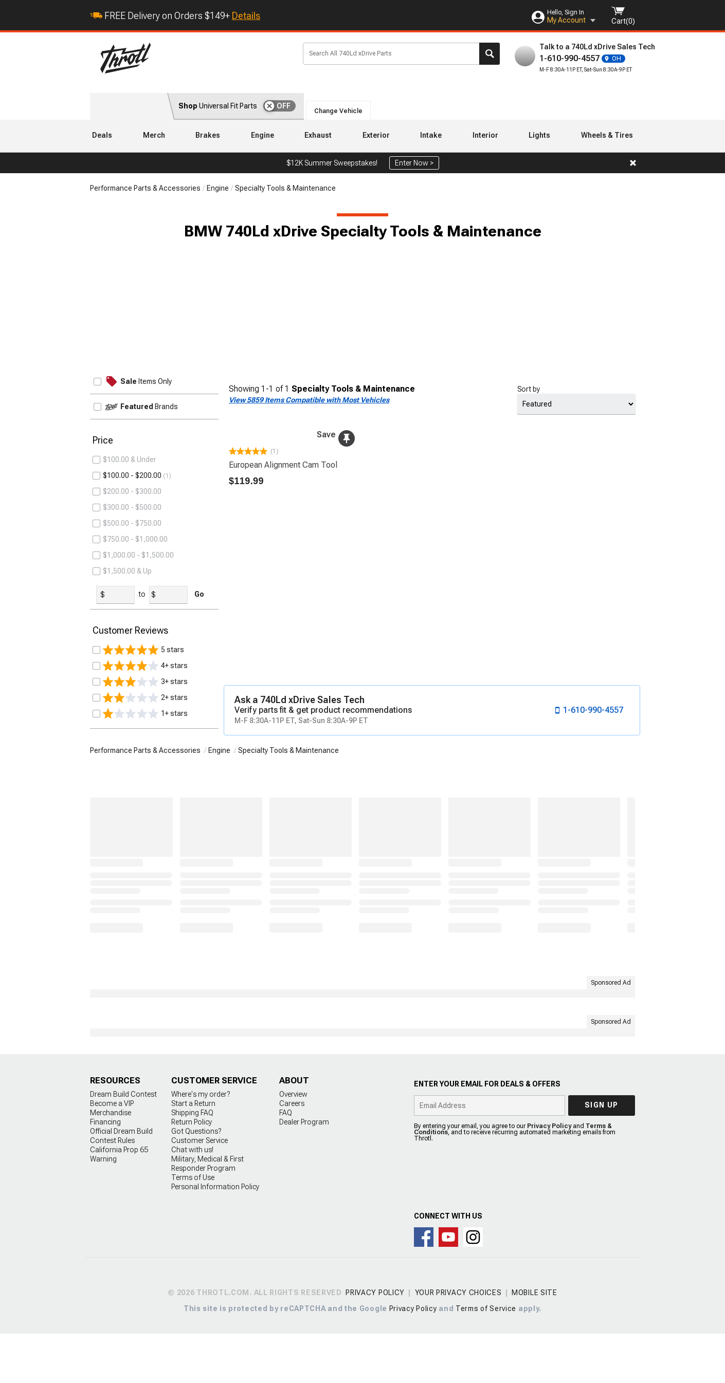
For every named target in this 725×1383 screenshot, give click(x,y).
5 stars (143, 705)
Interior (485, 135)
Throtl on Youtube (448, 1286)
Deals (102, 135)
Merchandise (110, 1162)
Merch (154, 135)
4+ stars (145, 721)
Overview (293, 1143)
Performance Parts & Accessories (145, 188)
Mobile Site (534, 1342)
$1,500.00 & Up (127, 627)
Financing (105, 1171)
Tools (113, 459)
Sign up (602, 1154)
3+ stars (145, 737)
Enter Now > (414, 163)
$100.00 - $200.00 (132, 531)
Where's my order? (200, 1143)
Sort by (528, 389)
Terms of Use (192, 1227)
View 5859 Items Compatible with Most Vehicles (309, 400)
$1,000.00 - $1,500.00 (138, 611)
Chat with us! (192, 1199)
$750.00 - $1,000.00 (135, 595)
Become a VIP (112, 1153)
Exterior (376, 135)
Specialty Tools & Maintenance (285, 188)
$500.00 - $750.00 (132, 579)
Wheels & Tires (607, 135)
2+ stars (145, 753)
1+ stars (145, 769)
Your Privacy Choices (458, 1342)
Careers (291, 1153)
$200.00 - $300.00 (132, 547)
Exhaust (318, 135)
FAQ (285, 1162)
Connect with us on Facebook (423, 1286)
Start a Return (193, 1153)
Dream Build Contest (123, 1143)
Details (246, 15)
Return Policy (191, 1171)
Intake (431, 135)
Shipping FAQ (192, 1162)
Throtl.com (193, 58)
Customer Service (199, 1190)
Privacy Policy (549, 1175)
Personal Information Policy (215, 1236)
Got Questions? (196, 1180)
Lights (539, 135)
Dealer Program (304, 1171)
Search (489, 54)
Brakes (207, 135)
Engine (262, 135)
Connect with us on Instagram (473, 1286)
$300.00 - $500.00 (132, 563)
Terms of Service (486, 1358)
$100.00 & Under (129, 515)
